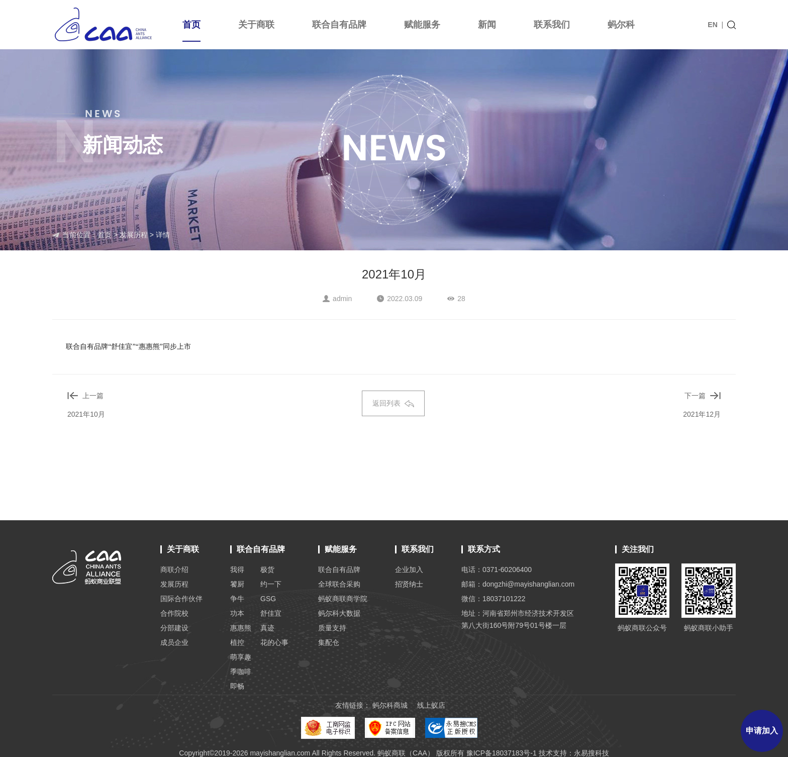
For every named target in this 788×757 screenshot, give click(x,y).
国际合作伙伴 (181, 599)
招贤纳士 (409, 584)
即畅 (237, 686)
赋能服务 (422, 25)
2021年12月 (702, 414)
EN (712, 25)
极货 (267, 569)
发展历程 (134, 235)
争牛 (237, 599)
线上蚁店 (431, 705)
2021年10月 (86, 414)
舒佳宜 (270, 613)
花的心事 (274, 642)
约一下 (270, 584)
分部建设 (174, 628)
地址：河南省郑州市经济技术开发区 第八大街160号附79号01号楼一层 (517, 619)
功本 (237, 613)
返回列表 (393, 403)
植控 (237, 642)
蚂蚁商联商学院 (342, 599)
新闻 (487, 25)
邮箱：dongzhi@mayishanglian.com (517, 584)
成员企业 (174, 642)
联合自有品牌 (339, 25)
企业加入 (409, 569)
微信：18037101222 (493, 599)
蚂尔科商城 (390, 705)
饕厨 (237, 584)
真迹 (267, 628)
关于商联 (256, 25)
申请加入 (762, 730)
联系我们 (552, 25)
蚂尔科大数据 (339, 613)
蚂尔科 (621, 25)
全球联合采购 (339, 584)
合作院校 (174, 613)
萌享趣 (240, 657)
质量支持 (332, 628)
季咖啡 (240, 672)
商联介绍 (174, 569)
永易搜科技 (591, 753)
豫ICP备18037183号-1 (501, 753)
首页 (191, 31)
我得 (237, 569)
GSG (268, 599)
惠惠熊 (240, 628)
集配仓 (328, 642)
